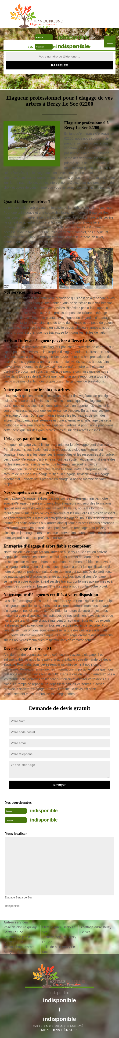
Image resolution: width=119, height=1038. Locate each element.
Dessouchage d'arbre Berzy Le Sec (19, 949)
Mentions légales (59, 1030)
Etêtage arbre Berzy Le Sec (59, 929)
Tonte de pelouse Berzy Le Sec (59, 939)
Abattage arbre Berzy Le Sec (95, 929)
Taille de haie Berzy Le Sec (58, 949)
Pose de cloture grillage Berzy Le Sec (21, 929)
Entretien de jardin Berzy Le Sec (17, 939)
